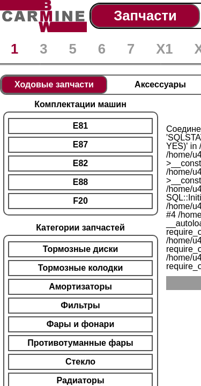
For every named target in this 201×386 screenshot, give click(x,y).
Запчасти (145, 15)
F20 (80, 200)
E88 (80, 182)
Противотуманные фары (80, 342)
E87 (80, 144)
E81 (80, 125)
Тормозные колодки (80, 267)
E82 (80, 163)
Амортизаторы (80, 286)
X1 (164, 48)
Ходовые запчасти (54, 84)
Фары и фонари (80, 324)
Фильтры (80, 305)
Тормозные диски (80, 249)
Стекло (80, 361)
